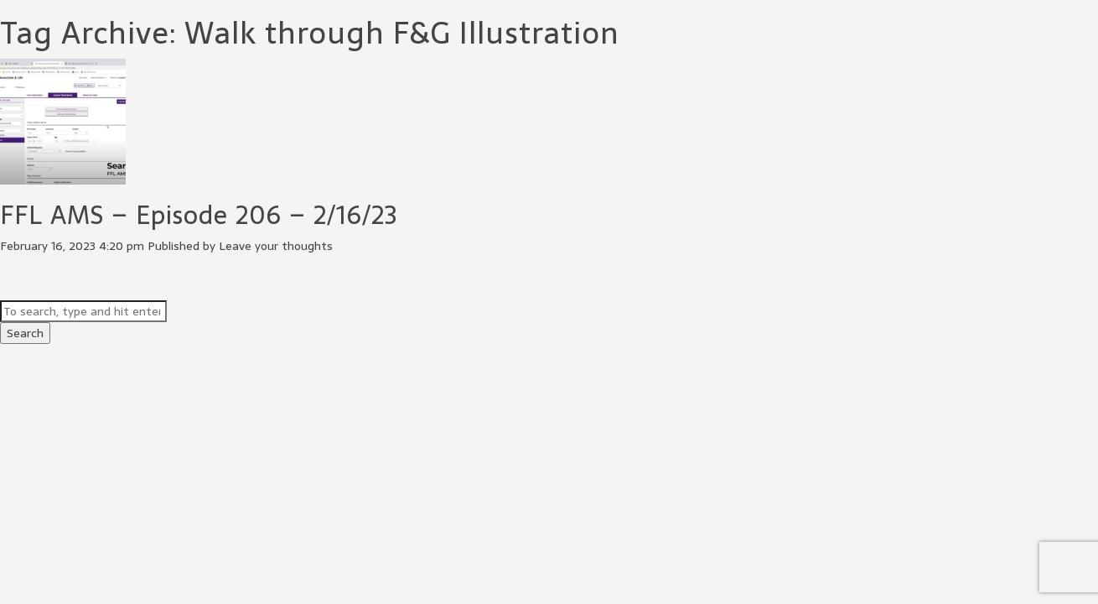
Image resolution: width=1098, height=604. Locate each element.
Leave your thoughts (276, 246)
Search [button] (25, 333)
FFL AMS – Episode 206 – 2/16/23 (199, 215)
